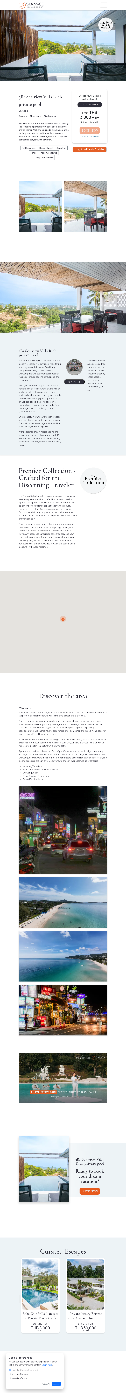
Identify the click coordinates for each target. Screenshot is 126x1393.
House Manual (46, 148)
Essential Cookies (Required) (25, 1370)
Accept (56, 1384)
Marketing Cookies (20, 1378)
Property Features (48, 152)
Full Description (29, 148)
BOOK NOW (90, 1191)
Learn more (47, 1365)
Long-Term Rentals (44, 157)
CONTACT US (74, 382)
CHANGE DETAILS (89, 104)
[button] (20, 209)
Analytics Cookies (20, 1374)
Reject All (46, 1384)
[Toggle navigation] (103, 5)
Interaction (61, 148)
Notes (34, 152)
